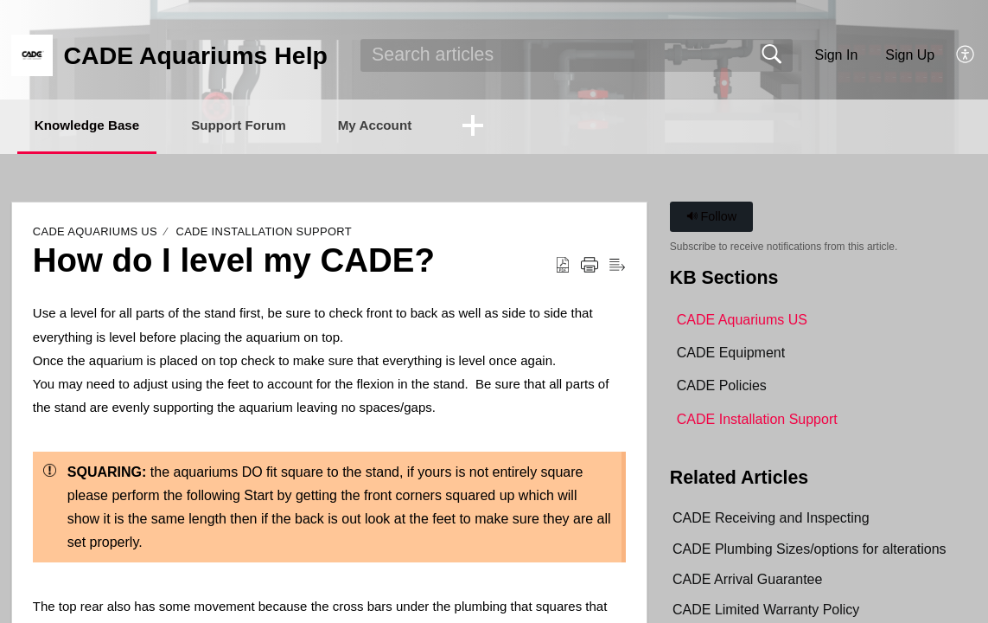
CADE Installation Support (263, 233)
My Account (411, 126)
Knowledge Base (96, 126)
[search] (576, 55)
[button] (966, 55)
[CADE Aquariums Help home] (32, 55)
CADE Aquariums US (95, 233)
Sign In (835, 55)
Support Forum (263, 126)
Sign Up (909, 55)
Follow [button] (711, 218)
